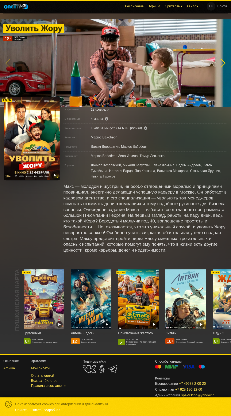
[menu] (116, 6)
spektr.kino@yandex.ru (198, 395)
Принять (21, 410)
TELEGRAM (112, 369)
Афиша (154, 6)
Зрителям (172, 6)
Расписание (134, 6)
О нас (191, 6)
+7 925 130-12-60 (188, 389)
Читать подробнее (46, 410)
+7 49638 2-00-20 (192, 383)
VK (89, 369)
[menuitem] (134, 6)
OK (102, 369)
